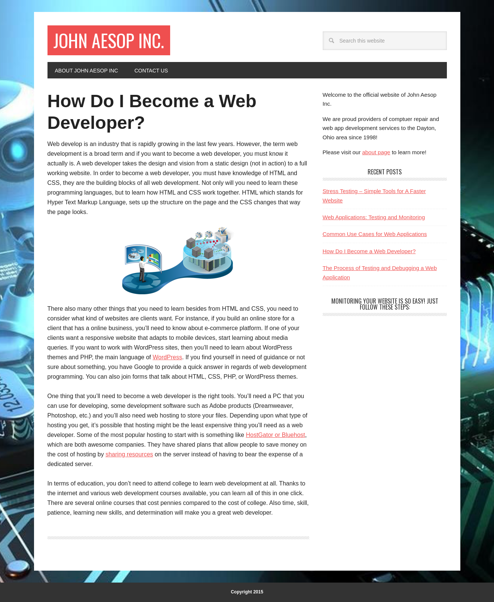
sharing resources (129, 454)
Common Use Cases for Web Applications (375, 234)
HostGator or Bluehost (275, 435)
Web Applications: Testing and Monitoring (374, 217)
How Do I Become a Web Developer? (369, 251)
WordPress (167, 357)
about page (376, 152)
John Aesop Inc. (108, 40)
